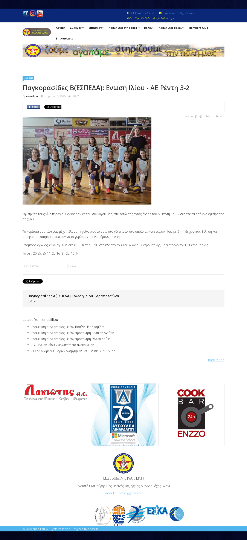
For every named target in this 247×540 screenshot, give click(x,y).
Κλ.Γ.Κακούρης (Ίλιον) (142, 13)
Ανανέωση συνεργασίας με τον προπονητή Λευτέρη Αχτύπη (73, 333)
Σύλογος (76, 28)
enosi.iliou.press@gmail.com (178, 13)
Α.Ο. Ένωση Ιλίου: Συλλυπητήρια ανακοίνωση (63, 345)
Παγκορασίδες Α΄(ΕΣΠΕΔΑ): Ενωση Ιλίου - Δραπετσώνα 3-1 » (73, 298)
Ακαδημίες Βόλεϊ (170, 28)
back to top (216, 360)
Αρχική (61, 28)
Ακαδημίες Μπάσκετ (123, 28)
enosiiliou (32, 96)
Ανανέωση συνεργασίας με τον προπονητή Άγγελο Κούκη (71, 339)
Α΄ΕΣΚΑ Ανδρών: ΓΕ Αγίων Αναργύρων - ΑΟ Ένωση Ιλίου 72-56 (73, 351)
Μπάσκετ (95, 28)
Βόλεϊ (148, 28)
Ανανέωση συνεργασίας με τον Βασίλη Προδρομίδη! (68, 327)
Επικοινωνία (64, 38)
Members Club (198, 28)
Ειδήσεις (28, 77)
